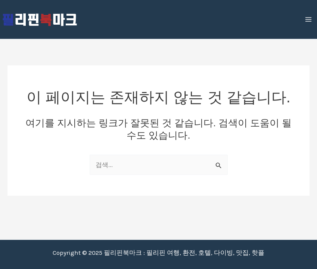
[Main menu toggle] (308, 19)
